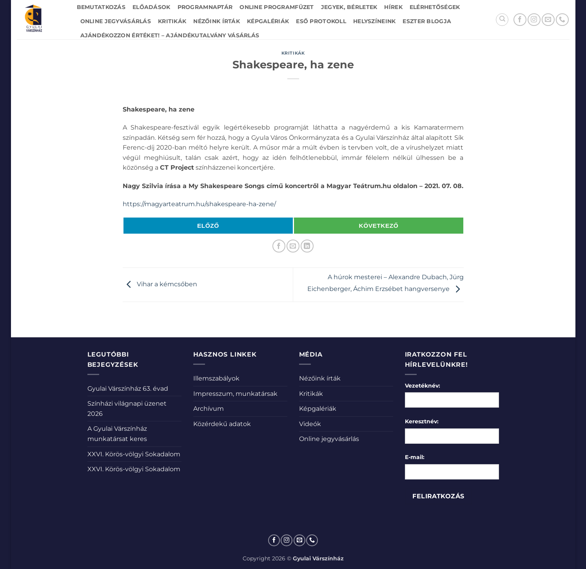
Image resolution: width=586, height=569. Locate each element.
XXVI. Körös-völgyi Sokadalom (133, 454)
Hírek (393, 7)
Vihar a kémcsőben (160, 284)
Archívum (208, 408)
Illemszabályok (216, 378)
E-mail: (415, 457)
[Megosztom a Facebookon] (278, 246)
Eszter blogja (427, 21)
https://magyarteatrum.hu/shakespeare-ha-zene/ (199, 204)
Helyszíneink (374, 21)
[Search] (502, 19)
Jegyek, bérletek (349, 7)
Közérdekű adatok (222, 424)
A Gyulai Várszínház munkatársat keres (117, 434)
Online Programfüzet (276, 7)
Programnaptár (205, 7)
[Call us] (562, 19)
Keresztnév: (422, 421)
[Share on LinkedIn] (307, 246)
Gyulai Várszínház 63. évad (127, 388)
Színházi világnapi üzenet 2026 (127, 408)
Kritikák (172, 21)
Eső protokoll (321, 21)
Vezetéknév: (422, 385)
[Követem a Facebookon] (519, 19)
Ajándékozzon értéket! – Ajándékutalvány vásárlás (169, 35)
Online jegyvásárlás (115, 21)
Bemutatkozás (101, 7)
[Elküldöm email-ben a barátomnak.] (293, 246)
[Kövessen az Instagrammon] (534, 19)
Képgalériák (268, 21)
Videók (310, 424)
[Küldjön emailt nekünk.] (548, 19)
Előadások (151, 7)
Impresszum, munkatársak (235, 393)
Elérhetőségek (435, 7)
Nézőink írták (216, 21)
